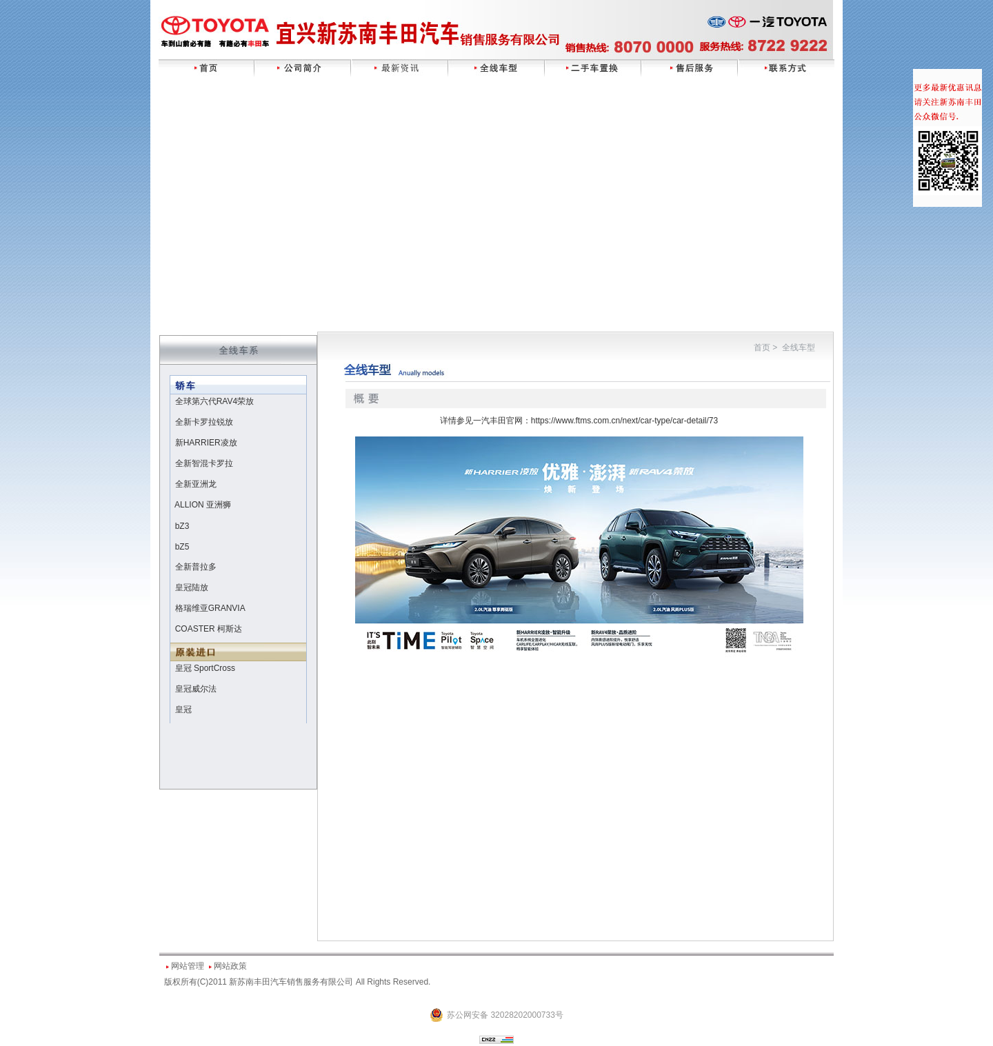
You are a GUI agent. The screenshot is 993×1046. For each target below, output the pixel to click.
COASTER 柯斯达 (208, 629)
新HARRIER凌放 (206, 442)
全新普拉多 (196, 567)
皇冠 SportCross (205, 668)
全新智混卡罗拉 (204, 463)
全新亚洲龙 (196, 484)
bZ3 (182, 526)
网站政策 (230, 966)
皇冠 (183, 709)
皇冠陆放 (191, 587)
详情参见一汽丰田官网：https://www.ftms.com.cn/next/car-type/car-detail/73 (579, 420)
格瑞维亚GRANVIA (210, 608)
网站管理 (187, 966)
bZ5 (182, 547)
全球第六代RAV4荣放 (214, 401)
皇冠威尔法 (196, 689)
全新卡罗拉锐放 (204, 422)
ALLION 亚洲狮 (202, 505)
